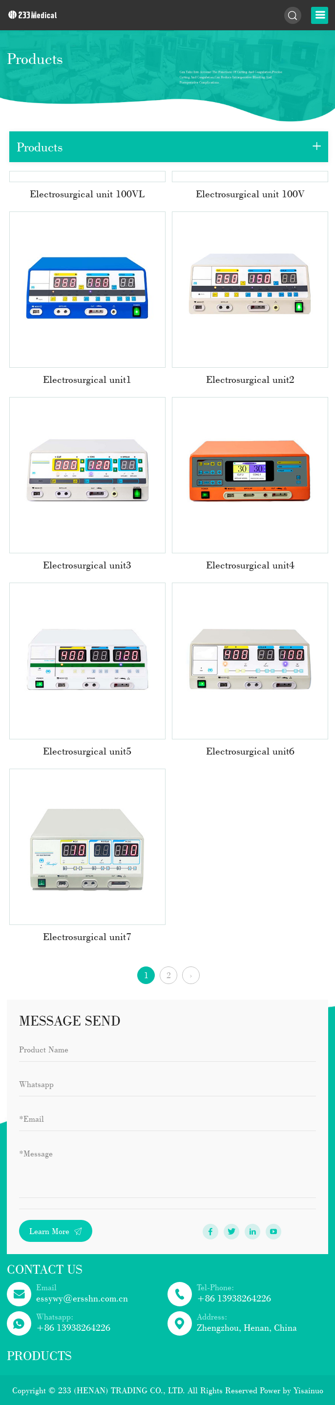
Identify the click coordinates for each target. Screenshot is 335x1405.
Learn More (55, 1231)
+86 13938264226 (234, 1298)
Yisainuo (308, 1390)
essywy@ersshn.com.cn (82, 1298)
